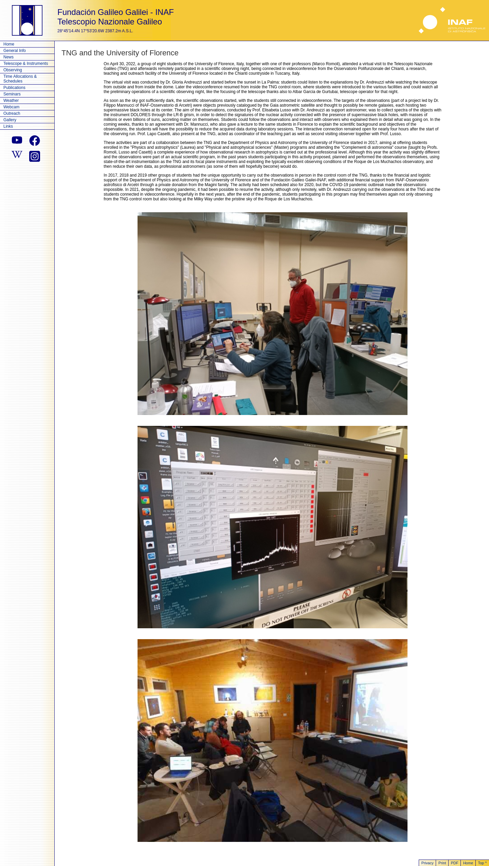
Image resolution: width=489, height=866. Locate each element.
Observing (12, 70)
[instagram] (34, 155)
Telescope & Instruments (25, 63)
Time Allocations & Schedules (20, 79)
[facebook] (34, 140)
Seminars (12, 94)
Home (8, 44)
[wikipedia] (17, 155)
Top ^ (482, 863)
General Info (14, 50)
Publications (14, 87)
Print (442, 863)
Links (8, 126)
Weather (11, 100)
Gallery (9, 120)
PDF (454, 863)
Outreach (11, 113)
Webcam (11, 107)
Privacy (427, 863)
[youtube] (17, 140)
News (8, 57)
